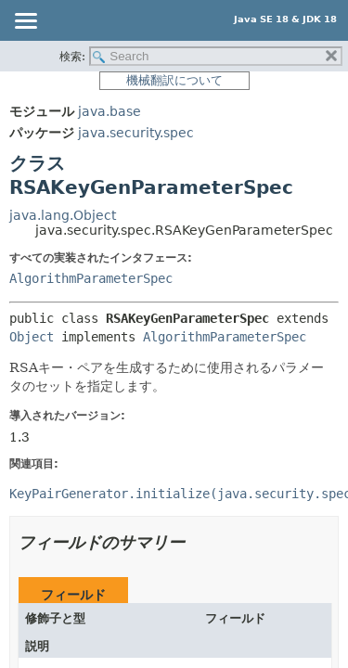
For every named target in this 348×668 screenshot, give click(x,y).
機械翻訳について (174, 80)
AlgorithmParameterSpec (91, 278)
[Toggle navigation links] (25, 22)
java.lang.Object (62, 215)
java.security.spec (136, 132)
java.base (109, 111)
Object (31, 336)
